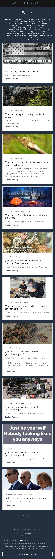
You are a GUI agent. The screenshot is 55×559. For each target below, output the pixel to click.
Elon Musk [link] (40, 21)
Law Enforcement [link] (41, 25)
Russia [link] (15, 36)
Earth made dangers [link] (27, 21)
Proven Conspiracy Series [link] (30, 34)
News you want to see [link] (41, 30)
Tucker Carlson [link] (20, 38)
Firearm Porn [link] (45, 23)
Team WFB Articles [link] (46, 36)
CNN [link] (48, 19)
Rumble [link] (8, 36)
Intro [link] (21, 25)
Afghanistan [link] (17, 19)
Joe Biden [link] (28, 25)
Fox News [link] (13, 25)
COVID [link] (15, 21)
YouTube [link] (36, 40)
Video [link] (28, 40)
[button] (6, 3)
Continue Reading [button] (11, 79)
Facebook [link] (34, 23)
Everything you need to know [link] (18, 23)
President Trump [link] (13, 34)
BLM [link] (43, 19)
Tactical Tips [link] (32, 36)
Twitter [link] (30, 38)
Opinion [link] (13, 32)
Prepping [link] (30, 32)
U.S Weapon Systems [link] (43, 38)
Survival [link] (23, 36)
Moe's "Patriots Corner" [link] (37, 27)
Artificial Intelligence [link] (32, 19)
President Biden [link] (41, 32)
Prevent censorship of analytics (27, 554)
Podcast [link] (21, 32)
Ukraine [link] (21, 40)
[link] (27, 3)
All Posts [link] (8, 19)
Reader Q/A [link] (46, 34)
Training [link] (10, 38)
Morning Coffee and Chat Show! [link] (20, 30)
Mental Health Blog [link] (19, 27)
